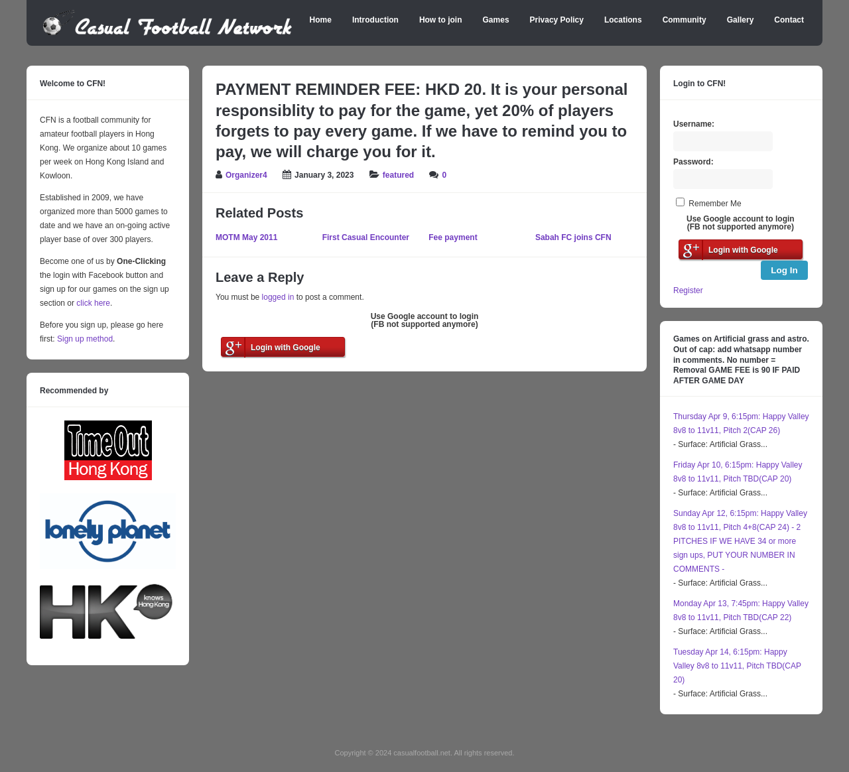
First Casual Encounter (365, 237)
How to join (440, 20)
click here (93, 303)
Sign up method (84, 339)
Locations (623, 20)
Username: (693, 124)
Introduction (375, 20)
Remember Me (714, 204)
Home (321, 20)
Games (496, 20)
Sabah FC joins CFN (573, 237)
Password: (693, 162)
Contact (789, 20)
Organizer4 (246, 175)
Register (688, 290)
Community (684, 20)
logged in (278, 297)
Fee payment (452, 237)
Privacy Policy (557, 20)
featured (398, 175)
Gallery (740, 20)
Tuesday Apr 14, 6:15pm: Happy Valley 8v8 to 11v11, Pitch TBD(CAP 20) (737, 665)
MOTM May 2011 (246, 237)
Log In (784, 270)
